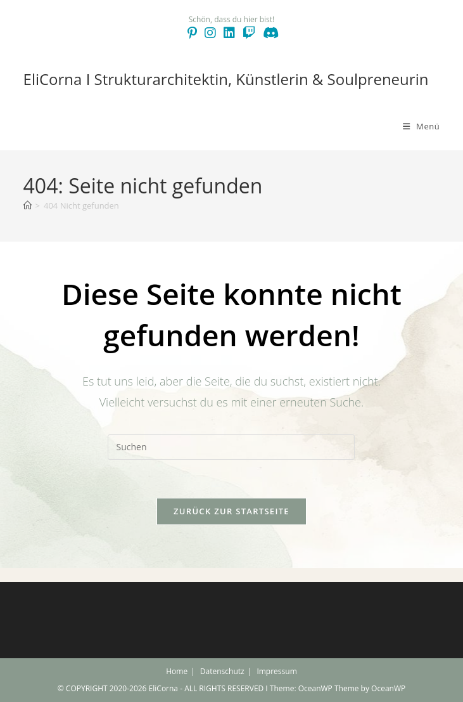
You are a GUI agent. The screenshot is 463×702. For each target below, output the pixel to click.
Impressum (276, 671)
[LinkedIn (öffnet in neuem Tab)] (229, 33)
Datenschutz (222, 671)
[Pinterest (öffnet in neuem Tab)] (192, 33)
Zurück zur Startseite (231, 511)
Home (176, 671)
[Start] (27, 205)
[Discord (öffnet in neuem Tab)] (269, 33)
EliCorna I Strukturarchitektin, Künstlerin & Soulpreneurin (226, 78)
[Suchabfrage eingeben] (231, 447)
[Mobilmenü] (421, 126)
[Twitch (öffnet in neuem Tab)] (249, 33)
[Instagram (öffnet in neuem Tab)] (210, 33)
